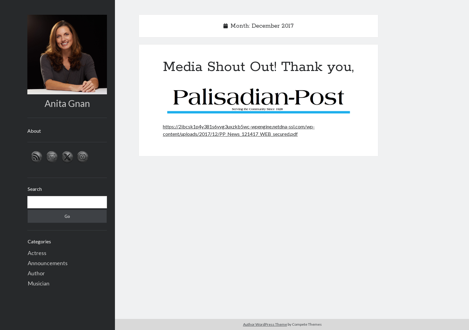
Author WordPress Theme (265, 324)
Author (36, 273)
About (34, 131)
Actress (37, 252)
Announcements (48, 263)
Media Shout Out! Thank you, (258, 67)
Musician (38, 283)
